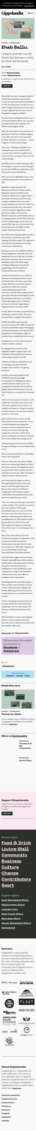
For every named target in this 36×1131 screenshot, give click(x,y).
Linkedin (5, 1121)
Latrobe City (10, 909)
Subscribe (7, 633)
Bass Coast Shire (12, 914)
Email (27, 676)
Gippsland (8, 928)
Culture (10, 867)
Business (11, 861)
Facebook (10, 647)
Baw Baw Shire (8, 666)
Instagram (11, 651)
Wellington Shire (13, 905)
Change (10, 873)
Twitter (19, 676)
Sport (8, 886)
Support (7, 86)
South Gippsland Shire (16, 923)
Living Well (15, 849)
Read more (13, 724)
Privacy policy (8, 1102)
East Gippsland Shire (15, 900)
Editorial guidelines (11, 1095)
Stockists (6, 1110)
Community (15, 43)
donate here (29, 5)
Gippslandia (13, 73)
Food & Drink (16, 843)
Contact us (6, 1106)
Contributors (16, 879)
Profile (5, 43)
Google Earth (13, 75)
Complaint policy (9, 1099)
